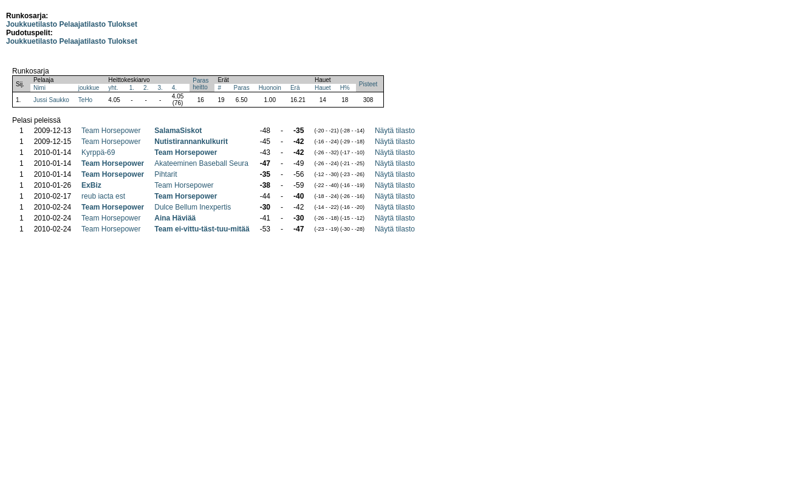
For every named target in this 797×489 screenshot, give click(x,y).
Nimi (39, 87)
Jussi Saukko (51, 100)
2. (145, 87)
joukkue (88, 87)
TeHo (85, 100)
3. (159, 87)
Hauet (323, 87)
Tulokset (122, 24)
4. (174, 87)
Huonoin (270, 87)
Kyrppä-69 (98, 152)
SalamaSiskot (178, 130)
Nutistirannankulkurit (191, 141)
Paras (242, 87)
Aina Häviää (175, 218)
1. (131, 87)
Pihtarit (165, 174)
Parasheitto (200, 84)
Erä (295, 87)
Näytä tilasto (395, 130)
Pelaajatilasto (82, 24)
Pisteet (368, 84)
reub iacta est (103, 196)
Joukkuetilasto (31, 24)
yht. (113, 87)
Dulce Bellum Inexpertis (192, 207)
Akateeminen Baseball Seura (201, 163)
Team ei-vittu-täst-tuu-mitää (201, 229)
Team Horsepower (110, 130)
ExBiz (91, 185)
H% (345, 87)
